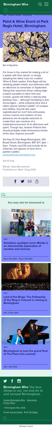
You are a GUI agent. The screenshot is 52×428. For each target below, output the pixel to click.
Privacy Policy (9, 403)
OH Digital (33, 412)
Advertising (32, 400)
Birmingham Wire (15, 4)
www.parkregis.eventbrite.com (19, 154)
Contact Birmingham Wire (14, 400)
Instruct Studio (16, 412)
